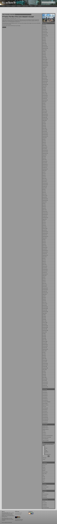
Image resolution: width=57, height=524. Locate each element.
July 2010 (44, 295)
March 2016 (44, 194)
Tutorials (44, 501)
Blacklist (44, 470)
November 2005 (45, 383)
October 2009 (45, 310)
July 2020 (44, 122)
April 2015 (44, 208)
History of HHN (45, 472)
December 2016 (45, 183)
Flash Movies (45, 485)
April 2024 (44, 56)
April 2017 (44, 176)
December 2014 (45, 212)
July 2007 (44, 352)
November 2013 (45, 233)
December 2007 (45, 344)
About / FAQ (44, 473)
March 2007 (44, 358)
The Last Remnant (45, 438)
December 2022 (45, 79)
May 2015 (44, 206)
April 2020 (44, 126)
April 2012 (44, 263)
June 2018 (44, 156)
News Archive (7, 14)
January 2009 (45, 324)
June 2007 (44, 353)
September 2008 (45, 330)
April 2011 (44, 281)
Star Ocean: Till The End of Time (48, 435)
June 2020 (44, 123)
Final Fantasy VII (45, 400)
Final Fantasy (45, 390)
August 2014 (45, 219)
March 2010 (44, 302)
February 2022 (45, 93)
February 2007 (45, 360)
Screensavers (45, 495)
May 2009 (44, 317)
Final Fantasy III (45, 393)
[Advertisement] (28, 10)
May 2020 (44, 125)
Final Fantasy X (45, 411)
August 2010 (45, 294)
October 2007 (12, 14)
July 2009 (44, 314)
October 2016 (45, 186)
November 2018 (45, 151)
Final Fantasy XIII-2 (45, 419)
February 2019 (45, 147)
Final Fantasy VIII (45, 408)
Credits (44, 476)
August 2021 (45, 101)
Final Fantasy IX (45, 409)
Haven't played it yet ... (47, 454)
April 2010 (44, 300)
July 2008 (44, 333)
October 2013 (45, 234)
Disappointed (46, 451)
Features (13, 5)
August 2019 (45, 137)
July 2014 (44, 220)
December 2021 (45, 95)
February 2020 (45, 129)
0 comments (18, 18)
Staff (35, 5)
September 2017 (45, 169)
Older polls (44, 457)
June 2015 (44, 205)
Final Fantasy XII (45, 415)
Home (3, 5)
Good (45, 449)
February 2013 (45, 247)
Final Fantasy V (45, 397)
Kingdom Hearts (45, 426)
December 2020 (45, 114)
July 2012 (44, 258)
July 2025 (44, 37)
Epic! (44, 446)
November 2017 (45, 165)
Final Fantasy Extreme (18, 512)
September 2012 (45, 255)
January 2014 (45, 230)
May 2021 (44, 106)
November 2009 (45, 308)
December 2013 (45, 231)
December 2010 (45, 288)
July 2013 (44, 239)
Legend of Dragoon (46, 440)
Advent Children (45, 403)
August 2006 (45, 369)
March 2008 (44, 339)
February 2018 (45, 161)
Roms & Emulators (45, 494)
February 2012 (45, 266)
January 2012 (45, 267)
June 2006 (44, 372)
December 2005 (45, 382)
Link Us (44, 479)
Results (44, 459)
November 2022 (45, 81)
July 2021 (44, 103)
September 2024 (45, 48)
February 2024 (45, 59)
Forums (8, 5)
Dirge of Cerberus (45, 404)
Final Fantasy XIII (45, 417)
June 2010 (44, 297)
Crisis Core (44, 406)
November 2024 (45, 46)
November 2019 (45, 134)
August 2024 (45, 49)
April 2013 (44, 244)
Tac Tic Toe (44, 488)
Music (44, 492)
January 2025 (45, 45)
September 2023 (45, 65)
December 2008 (45, 325)
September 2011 (45, 274)
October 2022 (45, 82)
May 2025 (44, 40)
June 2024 (44, 53)
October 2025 (45, 34)
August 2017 (45, 170)
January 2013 (45, 248)
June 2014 (44, 222)
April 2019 (44, 143)
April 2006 (44, 375)
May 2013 (44, 242)
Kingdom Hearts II (45, 427)
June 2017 (44, 173)
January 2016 (45, 197)
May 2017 (44, 175)
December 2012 (45, 250)
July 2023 (44, 68)
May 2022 (44, 89)
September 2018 (45, 153)
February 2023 (45, 76)
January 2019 (45, 148)
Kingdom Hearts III (45, 429)
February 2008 (45, 341)
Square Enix (4, 27)
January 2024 (45, 60)
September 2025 (45, 35)
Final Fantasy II (45, 392)
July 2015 (44, 203)
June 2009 (44, 316)
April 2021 (44, 107)
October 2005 (45, 385)
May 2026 (44, 24)
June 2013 (44, 241)
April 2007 (44, 357)
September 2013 (45, 236)
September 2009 (45, 311)
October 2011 (45, 272)
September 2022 (45, 84)
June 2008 (44, 335)
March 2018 (44, 159)
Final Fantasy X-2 (45, 412)
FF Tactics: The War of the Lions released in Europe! (23, 14)
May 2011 (44, 280)
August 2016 (45, 187)
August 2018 (45, 154)
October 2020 (45, 117)
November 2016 (45, 184)
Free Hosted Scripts (46, 507)
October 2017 (45, 167)
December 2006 (45, 363)
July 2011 (44, 277)
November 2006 (45, 364)
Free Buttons (45, 504)
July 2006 (44, 371)
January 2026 (45, 31)
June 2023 (44, 70)
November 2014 (45, 214)
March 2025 (44, 43)
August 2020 (45, 120)
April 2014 (44, 225)
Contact (39, 5)
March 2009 (44, 321)
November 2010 (45, 289)
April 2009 (44, 319)
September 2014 (45, 217)
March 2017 (44, 178)
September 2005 (45, 386)
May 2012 (44, 261)
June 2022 (44, 87)
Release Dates (25, 5)
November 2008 (45, 327)
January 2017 (45, 181)
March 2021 (44, 109)
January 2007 (45, 361)
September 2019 (45, 136)
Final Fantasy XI (45, 414)
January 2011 (45, 286)
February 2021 (45, 111)
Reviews (18, 5)
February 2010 (45, 303)
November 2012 (45, 252)
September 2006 (45, 368)
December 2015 (45, 198)
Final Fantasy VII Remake (46, 401)
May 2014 (44, 223)
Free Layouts (45, 502)
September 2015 (45, 200)
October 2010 (45, 291)
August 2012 (45, 256)
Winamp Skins (45, 497)
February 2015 (45, 211)
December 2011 (45, 269)
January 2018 (45, 162)
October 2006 (45, 366)
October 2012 (45, 253)
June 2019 (44, 140)
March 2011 (44, 283)
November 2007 (45, 346)
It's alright (45, 450)
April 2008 (44, 338)
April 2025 (44, 42)
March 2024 (44, 57)
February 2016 (45, 195)
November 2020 (45, 115)
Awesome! (45, 448)
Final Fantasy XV (45, 422)
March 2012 (44, 264)
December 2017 (45, 164)
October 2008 (45, 328)
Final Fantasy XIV (45, 420)
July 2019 (44, 139)
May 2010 (44, 299)
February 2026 (45, 29)
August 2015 (45, 201)
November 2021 (45, 96)
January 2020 (45, 131)
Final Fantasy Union (18, 514)
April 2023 (44, 73)
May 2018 (44, 158)
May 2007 (44, 355)
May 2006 (44, 374)
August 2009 (45, 313)
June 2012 (44, 259)
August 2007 (45, 350)
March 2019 (44, 145)
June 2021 (44, 104)
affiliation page (20, 520)
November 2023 (45, 64)
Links (43, 481)
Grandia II (44, 432)
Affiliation (44, 468)
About (31, 5)
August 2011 (45, 275)
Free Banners (45, 505)
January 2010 (45, 305)
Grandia (44, 430)
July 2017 (44, 172)
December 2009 (45, 306)
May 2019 (44, 142)
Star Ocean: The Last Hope (47, 437)
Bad (44, 453)
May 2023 (44, 71)
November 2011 (45, 270)
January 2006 (45, 380)
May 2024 (44, 54)
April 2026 (44, 26)
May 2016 (44, 192)
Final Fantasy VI (45, 398)
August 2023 (45, 67)
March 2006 (44, 377)
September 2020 (45, 118)
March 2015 (44, 209)
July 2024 (44, 51)
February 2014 (45, 228)
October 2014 (45, 216)
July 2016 (44, 189)
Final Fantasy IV (45, 395)
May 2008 (44, 336)
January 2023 (45, 78)
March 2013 (44, 245)
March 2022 (44, 92)
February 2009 (45, 322)
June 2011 (44, 278)
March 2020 (44, 128)
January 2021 (45, 112)
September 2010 (45, 292)
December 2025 (45, 32)
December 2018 (45, 150)
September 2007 (45, 349)
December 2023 (45, 62)
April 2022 (44, 90)
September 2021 (45, 100)
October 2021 (45, 98)
